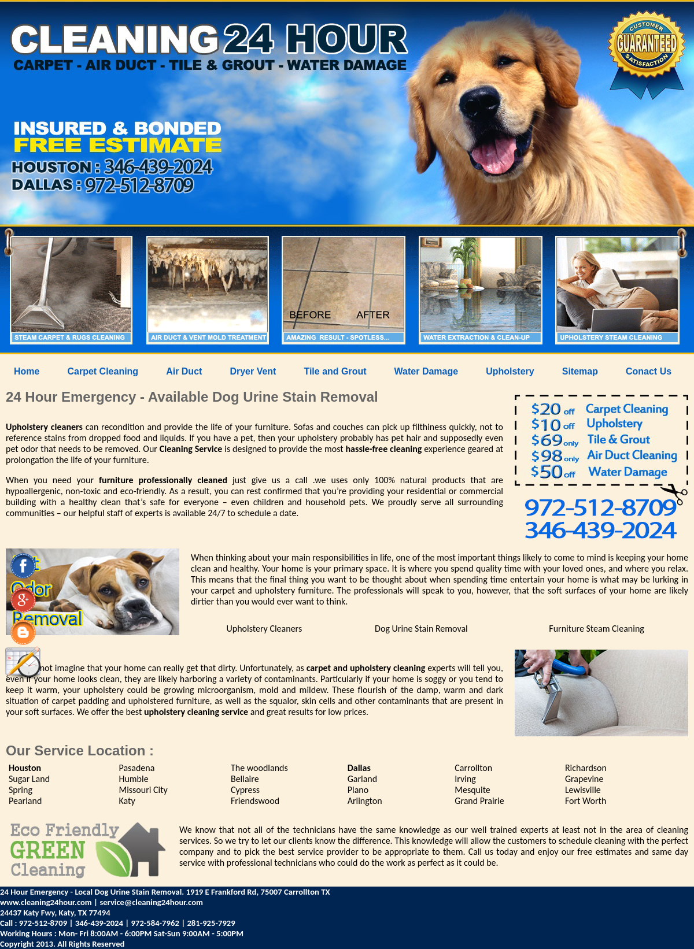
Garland (362, 778)
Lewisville (583, 789)
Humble (133, 778)
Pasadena (136, 767)
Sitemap (580, 371)
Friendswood (255, 800)
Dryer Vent (253, 371)
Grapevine (584, 778)
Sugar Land (29, 778)
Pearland (25, 800)
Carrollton (473, 767)
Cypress (245, 789)
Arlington (365, 800)
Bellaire (245, 778)
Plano (358, 789)
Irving (465, 778)
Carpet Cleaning (102, 371)
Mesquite (472, 789)
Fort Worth (585, 800)
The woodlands (259, 767)
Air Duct (184, 371)
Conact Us (648, 371)
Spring (20, 789)
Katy (127, 800)
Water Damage (426, 371)
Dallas (359, 767)
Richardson (586, 767)
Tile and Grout (335, 371)
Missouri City (143, 789)
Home (26, 371)
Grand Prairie (479, 800)
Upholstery (510, 371)
